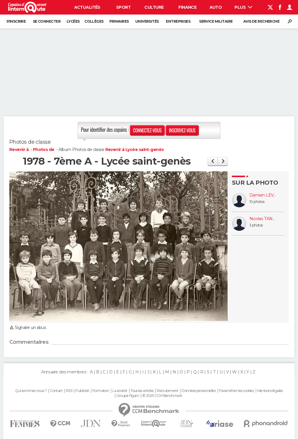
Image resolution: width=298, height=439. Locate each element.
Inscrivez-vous (182, 130)
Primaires (119, 21)
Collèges (94, 21)
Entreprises (178, 21)
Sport (123, 7)
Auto (216, 7)
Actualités (87, 7)
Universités (147, 21)
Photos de (44, 149)
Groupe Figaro (127, 396)
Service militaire (216, 21)
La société (119, 391)
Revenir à (19, 149)
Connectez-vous (147, 130)
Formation (101, 391)
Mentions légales (270, 391)
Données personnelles (199, 391)
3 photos (256, 225)
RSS (69, 391)
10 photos (256, 201)
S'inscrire (16, 21)
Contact (56, 391)
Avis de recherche (261, 21)
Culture (154, 7)
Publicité (82, 391)
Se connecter (47, 21)
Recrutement (167, 391)
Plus (243, 7)
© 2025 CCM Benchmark (162, 396)
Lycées (73, 21)
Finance (187, 7)
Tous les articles (142, 391)
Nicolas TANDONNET (264, 218)
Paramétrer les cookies (236, 391)
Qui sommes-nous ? (31, 391)
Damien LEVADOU (264, 195)
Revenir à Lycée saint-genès (134, 149)
